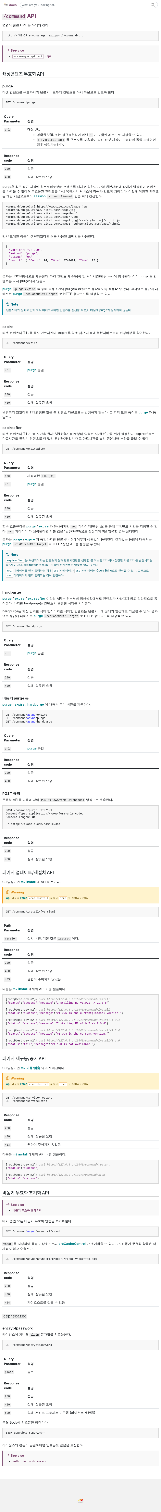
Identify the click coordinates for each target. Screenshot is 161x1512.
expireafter (36, 598)
